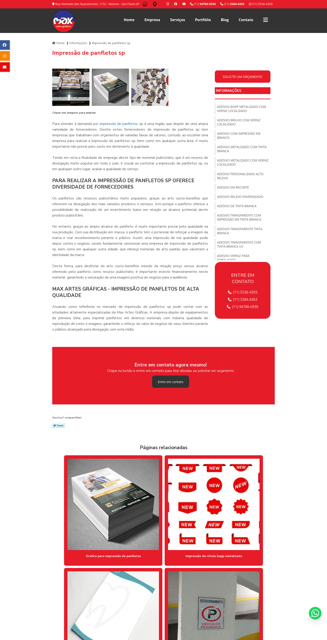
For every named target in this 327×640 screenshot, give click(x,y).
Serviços (177, 19)
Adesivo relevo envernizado (241, 200)
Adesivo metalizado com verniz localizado (238, 164)
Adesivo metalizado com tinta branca (242, 150)
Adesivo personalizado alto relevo (241, 178)
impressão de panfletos (119, 122)
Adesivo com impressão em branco (239, 136)
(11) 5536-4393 (260, 4)
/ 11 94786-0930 (128, 621)
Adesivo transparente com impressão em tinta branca (240, 222)
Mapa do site (263, 608)
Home (129, 19)
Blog (225, 19)
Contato (246, 19)
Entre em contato (170, 381)
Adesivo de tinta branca (237, 210)
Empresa (152, 19)
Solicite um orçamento (242, 76)
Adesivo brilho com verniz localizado (239, 122)
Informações (78, 42)
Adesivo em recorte (233, 191)
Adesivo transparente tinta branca (240, 236)
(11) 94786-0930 (242, 306)
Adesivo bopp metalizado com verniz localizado (242, 108)
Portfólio (203, 19)
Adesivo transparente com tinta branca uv (240, 250)
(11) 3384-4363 (242, 298)
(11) (232, 4)
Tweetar (58, 424)
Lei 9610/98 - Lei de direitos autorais (87, 596)
